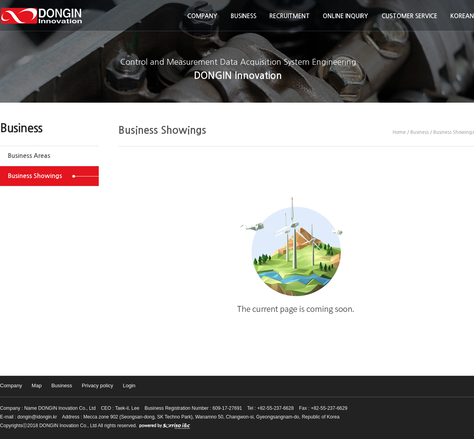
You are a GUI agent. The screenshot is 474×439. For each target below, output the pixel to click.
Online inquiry (345, 16)
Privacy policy (97, 385)
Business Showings (35, 176)
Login (129, 385)
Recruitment (289, 16)
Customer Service (409, 16)
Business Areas (29, 156)
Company (202, 16)
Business (243, 16)
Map (36, 385)
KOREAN (462, 16)
